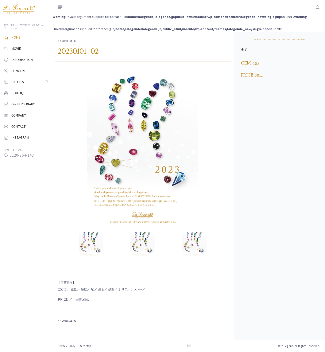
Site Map (85, 346)
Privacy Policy (66, 346)
